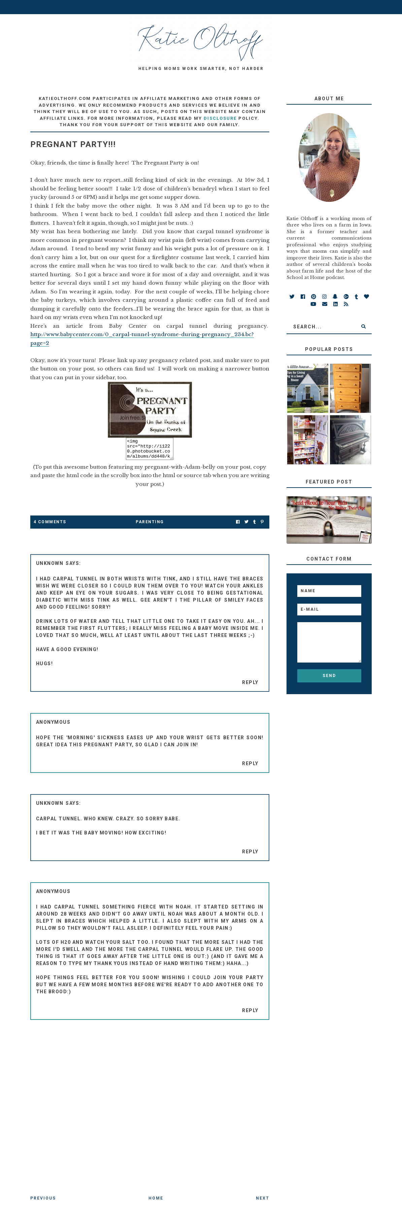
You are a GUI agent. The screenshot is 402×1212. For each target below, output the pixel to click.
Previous (43, 1202)
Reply (250, 686)
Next (262, 1202)
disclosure (220, 118)
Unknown (50, 567)
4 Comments (50, 526)
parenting (150, 526)
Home (155, 1202)
